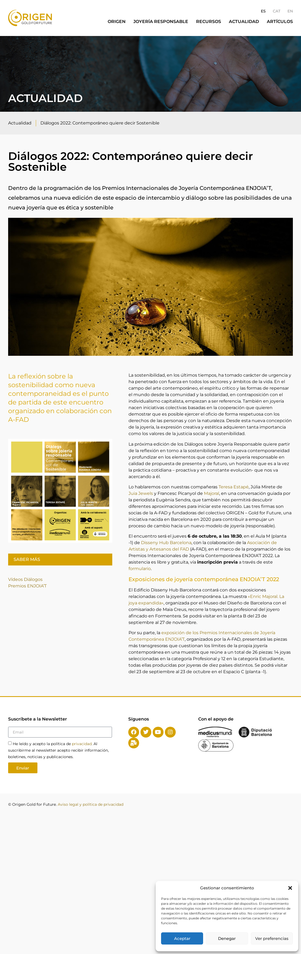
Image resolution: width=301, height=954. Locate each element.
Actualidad (244, 21)
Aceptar (182, 938)
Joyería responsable (160, 21)
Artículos (280, 21)
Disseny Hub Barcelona (166, 542)
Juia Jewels (141, 493)
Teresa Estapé (234, 486)
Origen (117, 21)
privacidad (82, 743)
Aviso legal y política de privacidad (90, 804)
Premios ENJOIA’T (27, 585)
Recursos (208, 21)
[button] (290, 888)
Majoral (211, 493)
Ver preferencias (272, 938)
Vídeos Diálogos (26, 579)
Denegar (227, 938)
